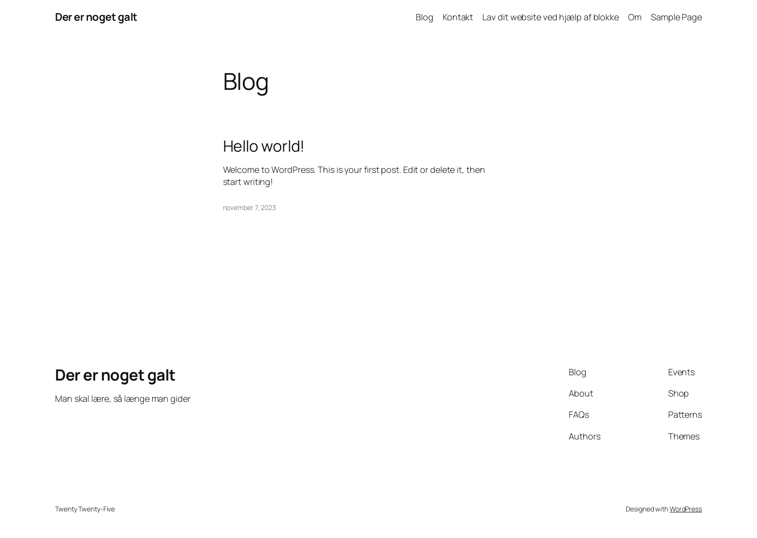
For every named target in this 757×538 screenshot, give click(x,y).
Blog (425, 17)
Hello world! (264, 146)
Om (635, 17)
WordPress (686, 508)
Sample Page (676, 17)
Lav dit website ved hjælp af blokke (550, 17)
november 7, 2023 (249, 207)
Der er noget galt (96, 17)
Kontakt (458, 17)
